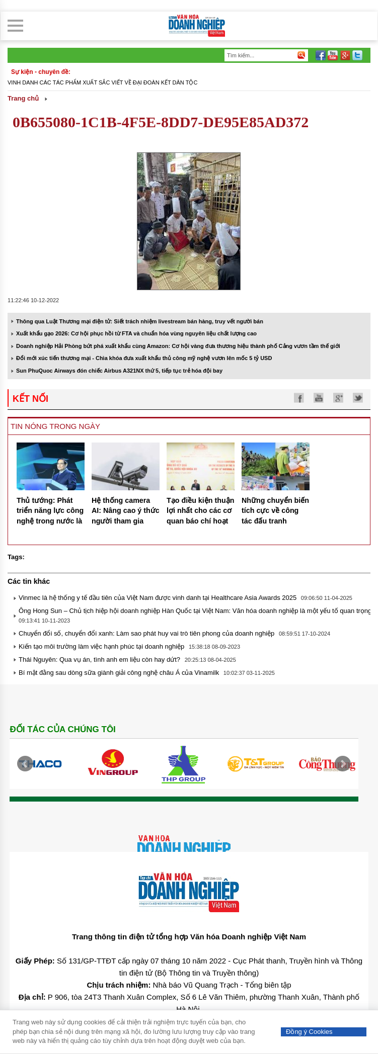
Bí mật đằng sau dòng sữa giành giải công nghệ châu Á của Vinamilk (119, 672)
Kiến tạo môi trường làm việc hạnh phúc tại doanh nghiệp (101, 646)
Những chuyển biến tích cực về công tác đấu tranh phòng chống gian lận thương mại (275, 521)
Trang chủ (23, 98)
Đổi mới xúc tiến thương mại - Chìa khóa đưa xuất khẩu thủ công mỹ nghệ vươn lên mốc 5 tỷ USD (144, 358)
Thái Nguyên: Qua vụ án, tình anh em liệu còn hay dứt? (99, 659)
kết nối (30, 399)
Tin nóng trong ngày (55, 426)
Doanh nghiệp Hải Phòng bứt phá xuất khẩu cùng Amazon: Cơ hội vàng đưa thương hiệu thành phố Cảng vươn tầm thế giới (178, 346)
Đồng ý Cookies (309, 1031)
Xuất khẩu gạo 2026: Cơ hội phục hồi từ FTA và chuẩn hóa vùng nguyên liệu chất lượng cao (136, 333)
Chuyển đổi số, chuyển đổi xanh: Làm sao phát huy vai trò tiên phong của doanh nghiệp (146, 633)
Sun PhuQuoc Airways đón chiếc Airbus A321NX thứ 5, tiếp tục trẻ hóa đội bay (119, 371)
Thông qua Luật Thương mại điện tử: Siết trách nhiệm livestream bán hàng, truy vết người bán (139, 321)
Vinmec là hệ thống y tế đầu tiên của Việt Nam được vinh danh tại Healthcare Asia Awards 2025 (157, 597)
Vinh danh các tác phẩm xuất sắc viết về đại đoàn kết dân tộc (102, 82)
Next (343, 764)
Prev (25, 764)
